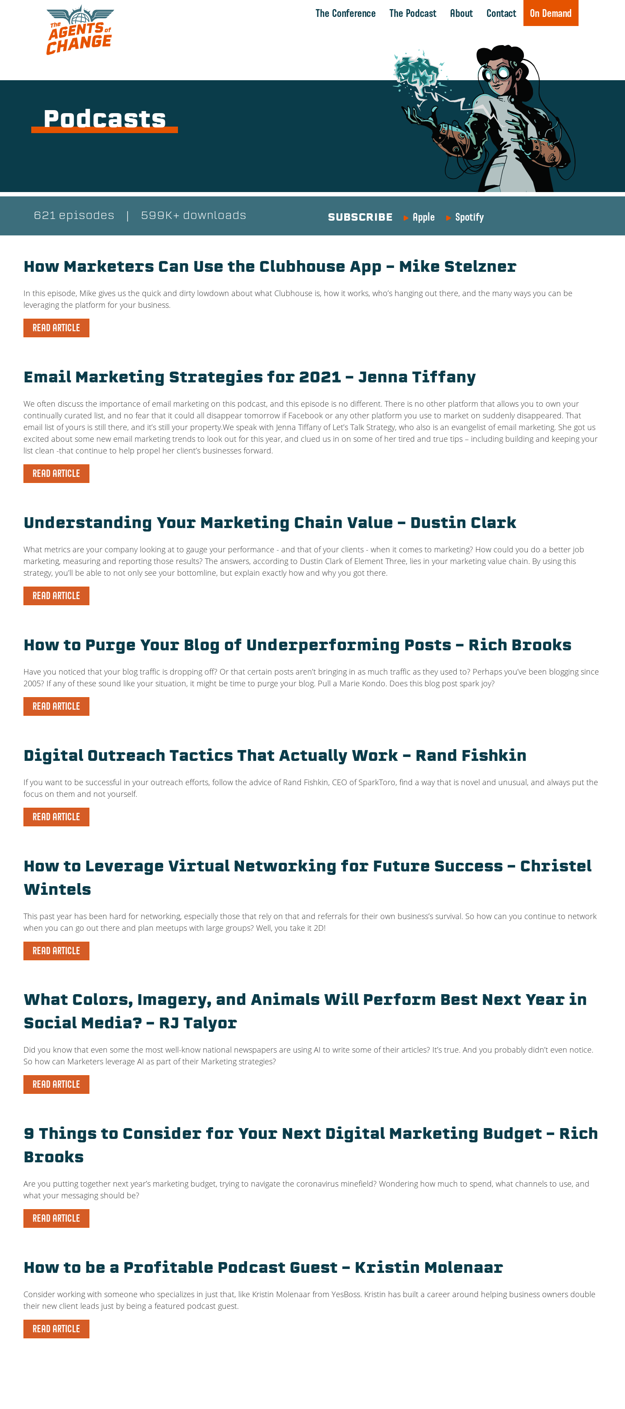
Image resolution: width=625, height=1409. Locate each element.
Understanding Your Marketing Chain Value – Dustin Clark (283, 524)
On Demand (550, 13)
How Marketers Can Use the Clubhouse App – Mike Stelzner (283, 268)
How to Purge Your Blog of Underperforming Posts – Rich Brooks (311, 647)
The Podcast (412, 13)
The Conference (345, 13)
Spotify (469, 217)
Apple (424, 217)
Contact (501, 13)
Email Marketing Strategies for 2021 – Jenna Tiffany (260, 379)
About (461, 13)
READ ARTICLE (56, 328)
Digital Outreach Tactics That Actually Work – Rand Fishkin (289, 757)
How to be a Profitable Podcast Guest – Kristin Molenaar (276, 1269)
